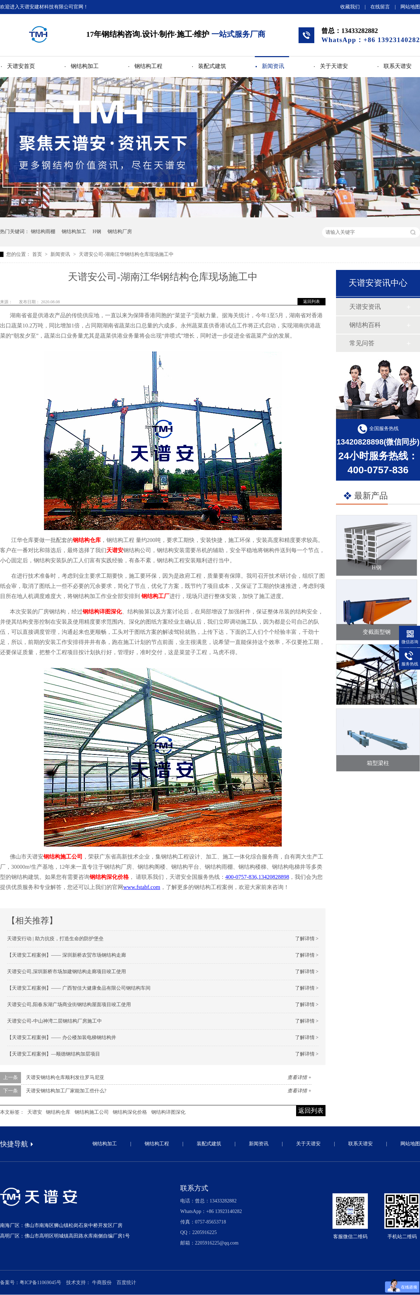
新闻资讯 (273, 66)
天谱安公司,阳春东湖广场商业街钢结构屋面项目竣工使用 (69, 1004)
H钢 (97, 231)
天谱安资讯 (365, 306)
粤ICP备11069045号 (40, 1282)
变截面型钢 (377, 632)
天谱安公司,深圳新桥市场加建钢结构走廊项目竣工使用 (66, 971)
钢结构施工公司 (92, 1112)
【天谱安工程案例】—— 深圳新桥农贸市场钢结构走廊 (66, 955)
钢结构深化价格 (109, 877)
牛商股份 (102, 1282)
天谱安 (114, 550)
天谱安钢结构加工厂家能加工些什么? (66, 1090)
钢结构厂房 (119, 231)
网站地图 (410, 6)
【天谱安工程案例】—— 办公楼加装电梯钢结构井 (61, 1037)
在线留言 (380, 6)
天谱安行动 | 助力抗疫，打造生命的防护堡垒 (55, 938)
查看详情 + (299, 1077)
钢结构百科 (365, 324)
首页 (37, 254)
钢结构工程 (148, 66)
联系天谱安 (398, 66)
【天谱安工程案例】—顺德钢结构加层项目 (53, 1054)
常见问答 (361, 343)
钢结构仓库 (87, 540)
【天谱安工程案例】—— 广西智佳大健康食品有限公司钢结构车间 (78, 988)
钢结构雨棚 (43, 231)
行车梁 (376, 696)
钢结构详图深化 (102, 612)
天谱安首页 (21, 66)
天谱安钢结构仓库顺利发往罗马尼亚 (65, 1077)
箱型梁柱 (378, 763)
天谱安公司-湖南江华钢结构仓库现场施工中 (126, 254)
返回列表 (311, 301)
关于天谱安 (334, 66)
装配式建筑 (212, 66)
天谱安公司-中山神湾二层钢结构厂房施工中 (54, 1021)
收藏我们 (350, 6)
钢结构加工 (85, 66)
